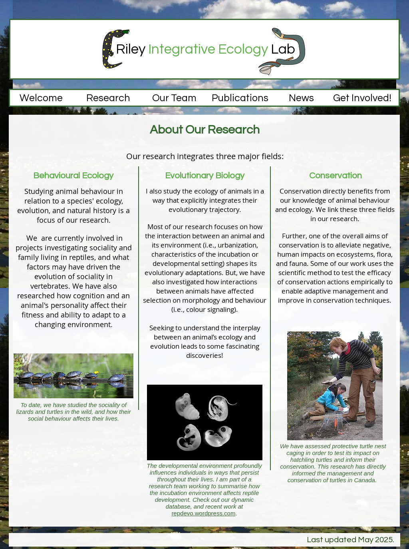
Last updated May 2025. (351, 540)
